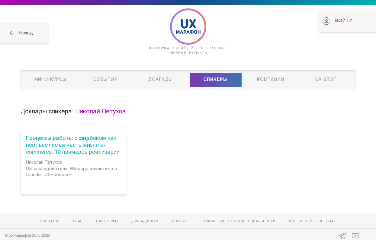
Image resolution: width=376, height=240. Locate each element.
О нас (77, 221)
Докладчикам (145, 221)
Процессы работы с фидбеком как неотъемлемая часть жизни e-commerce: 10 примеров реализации (73, 145)
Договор (180, 221)
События (49, 221)
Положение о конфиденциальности (239, 221)
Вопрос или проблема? (312, 221)
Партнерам (107, 221)
